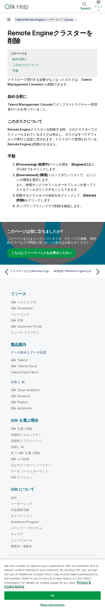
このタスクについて (25, 65)
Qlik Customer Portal (26, 326)
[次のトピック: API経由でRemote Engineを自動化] (78, 272)
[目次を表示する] (8, 19)
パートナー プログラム (26, 528)
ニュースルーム (21, 540)
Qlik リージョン (22, 477)
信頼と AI (17, 447)
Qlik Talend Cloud (24, 366)
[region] (52, 584)
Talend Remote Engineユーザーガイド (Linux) (44, 19)
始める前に (19, 59)
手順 (15, 70)
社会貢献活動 (20, 510)
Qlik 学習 (17, 320)
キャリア (17, 534)
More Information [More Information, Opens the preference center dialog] (52, 605)
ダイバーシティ (21, 516)
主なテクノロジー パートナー (31, 465)
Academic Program (25, 522)
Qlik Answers (20, 396)
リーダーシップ (21, 503)
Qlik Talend (19, 360)
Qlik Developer (22, 308)
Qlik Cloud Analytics (25, 390)
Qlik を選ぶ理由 (22, 428)
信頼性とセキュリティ (26, 434)
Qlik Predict (19, 402)
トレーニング (20, 314)
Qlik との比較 (20, 459)
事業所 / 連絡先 (21, 546)
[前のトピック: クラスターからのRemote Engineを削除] (27, 272)
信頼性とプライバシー (26, 441)
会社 (14, 497)
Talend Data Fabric (25, 372)
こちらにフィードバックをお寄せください (41, 253)
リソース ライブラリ (25, 332)
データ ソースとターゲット (29, 471)
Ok (52, 595)
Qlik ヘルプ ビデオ (24, 302)
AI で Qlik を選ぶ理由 (25, 453)
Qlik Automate (21, 408)
